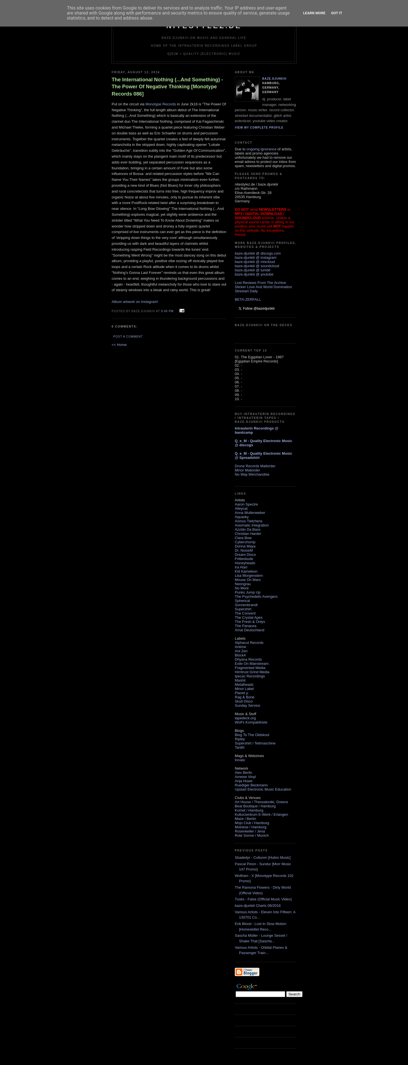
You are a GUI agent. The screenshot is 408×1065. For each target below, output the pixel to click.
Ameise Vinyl (245, 777)
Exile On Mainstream (252, 663)
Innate (240, 760)
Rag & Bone (244, 697)
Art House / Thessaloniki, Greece (261, 802)
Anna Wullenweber (250, 513)
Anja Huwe (243, 781)
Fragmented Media (250, 668)
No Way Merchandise (252, 474)
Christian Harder (248, 534)
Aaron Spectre (246, 504)
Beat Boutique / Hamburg (255, 806)
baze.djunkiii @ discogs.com (258, 253)
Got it (336, 13)
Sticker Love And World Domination (263, 287)
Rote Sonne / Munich (252, 835)
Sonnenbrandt (246, 605)
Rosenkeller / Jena (250, 831)
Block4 (240, 655)
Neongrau (243, 584)
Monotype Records (161, 104)
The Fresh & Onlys (250, 622)
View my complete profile (259, 127)
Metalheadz (244, 684)
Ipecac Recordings (250, 676)
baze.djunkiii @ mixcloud (255, 262)
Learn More (314, 13)
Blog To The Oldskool (252, 735)
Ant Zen (241, 651)
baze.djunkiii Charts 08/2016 (258, 905)
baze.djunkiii (274, 78)
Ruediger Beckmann (251, 785)
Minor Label (244, 689)
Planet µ (241, 693)
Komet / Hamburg (249, 810)
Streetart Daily (246, 291)
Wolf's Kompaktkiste (251, 722)
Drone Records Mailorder (255, 466)
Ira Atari (241, 567)
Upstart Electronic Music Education (263, 789)
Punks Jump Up (248, 592)
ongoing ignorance (261, 149)
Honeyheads (245, 563)
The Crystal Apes (248, 617)
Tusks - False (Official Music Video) (263, 899)
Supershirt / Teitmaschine (255, 743)
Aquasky (242, 517)
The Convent (245, 613)
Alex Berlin (243, 772)
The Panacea (245, 626)
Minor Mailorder (247, 470)
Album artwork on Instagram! (135, 302)
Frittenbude (244, 559)
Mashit (240, 680)
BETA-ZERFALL (248, 299)
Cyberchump (245, 542)
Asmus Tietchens (248, 521)
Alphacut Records (249, 643)
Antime (240, 647)
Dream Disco (245, 554)
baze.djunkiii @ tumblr (253, 270)
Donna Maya (245, 546)
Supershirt (243, 609)
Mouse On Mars (248, 580)
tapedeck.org (245, 718)
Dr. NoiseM (244, 550)
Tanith (240, 747)
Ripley (240, 739)
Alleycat (241, 508)
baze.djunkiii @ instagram (255, 257)
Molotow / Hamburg (250, 827)
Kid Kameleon (246, 571)
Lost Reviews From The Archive (260, 283)
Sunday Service (247, 705)
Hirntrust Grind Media (252, 672)
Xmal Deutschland (249, 630)
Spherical (242, 601)
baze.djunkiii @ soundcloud (257, 266)
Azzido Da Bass (248, 529)
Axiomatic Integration (252, 525)
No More (242, 588)
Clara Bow (243, 538)
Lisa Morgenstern (249, 575)
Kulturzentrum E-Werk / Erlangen (261, 814)
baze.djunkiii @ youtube (254, 274)
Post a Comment (128, 336)
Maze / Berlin (245, 819)
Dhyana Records (248, 659)
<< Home (119, 345)
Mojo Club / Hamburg (252, 823)
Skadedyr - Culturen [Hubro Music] (262, 857)
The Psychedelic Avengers (256, 596)
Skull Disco (244, 701)
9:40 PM (167, 311)
